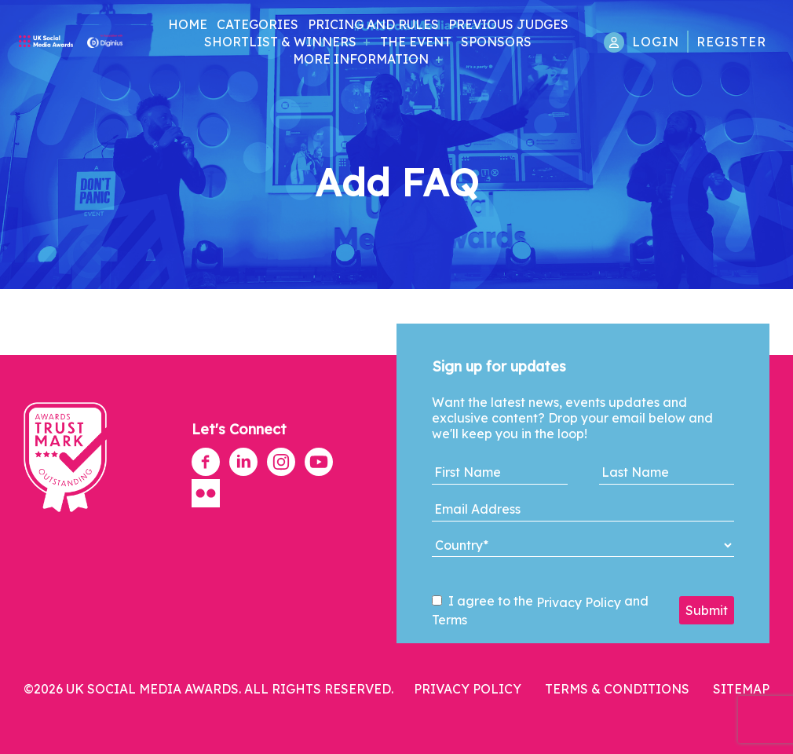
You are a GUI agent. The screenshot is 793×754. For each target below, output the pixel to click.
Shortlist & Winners (280, 41)
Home (187, 24)
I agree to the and (540, 610)
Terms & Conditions (617, 689)
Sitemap (741, 689)
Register (731, 41)
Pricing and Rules (373, 24)
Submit (706, 610)
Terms (449, 620)
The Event (415, 41)
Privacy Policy (578, 602)
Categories (257, 24)
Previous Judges (508, 24)
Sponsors (496, 41)
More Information (361, 59)
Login (655, 41)
